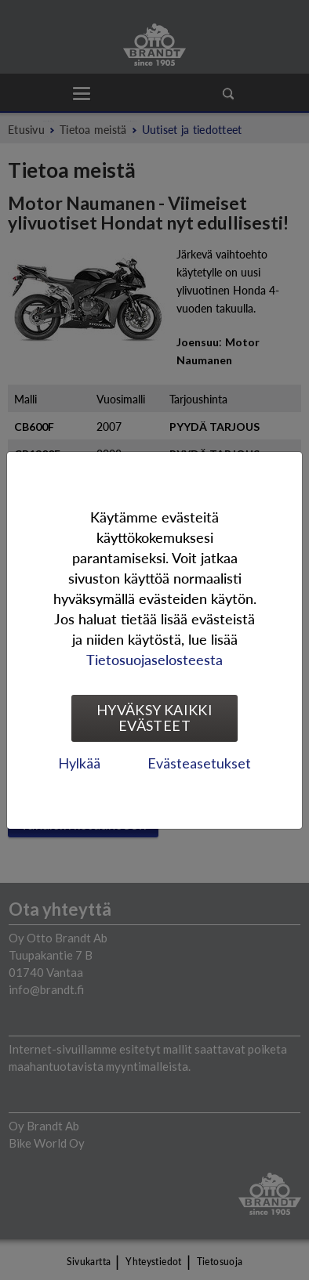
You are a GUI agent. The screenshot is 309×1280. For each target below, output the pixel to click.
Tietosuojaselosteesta (154, 659)
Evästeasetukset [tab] (199, 763)
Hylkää (79, 763)
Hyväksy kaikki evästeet (154, 717)
